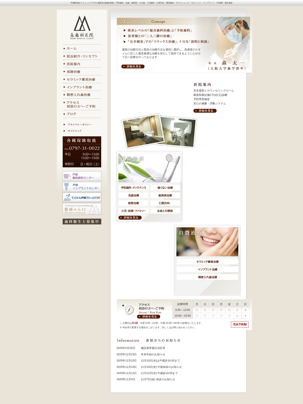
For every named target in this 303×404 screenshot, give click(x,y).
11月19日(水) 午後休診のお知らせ (161, 366)
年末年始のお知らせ (153, 354)
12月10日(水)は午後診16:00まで (160, 360)
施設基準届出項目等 (153, 347)
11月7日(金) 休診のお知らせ (158, 379)
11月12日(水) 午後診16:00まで (159, 373)
